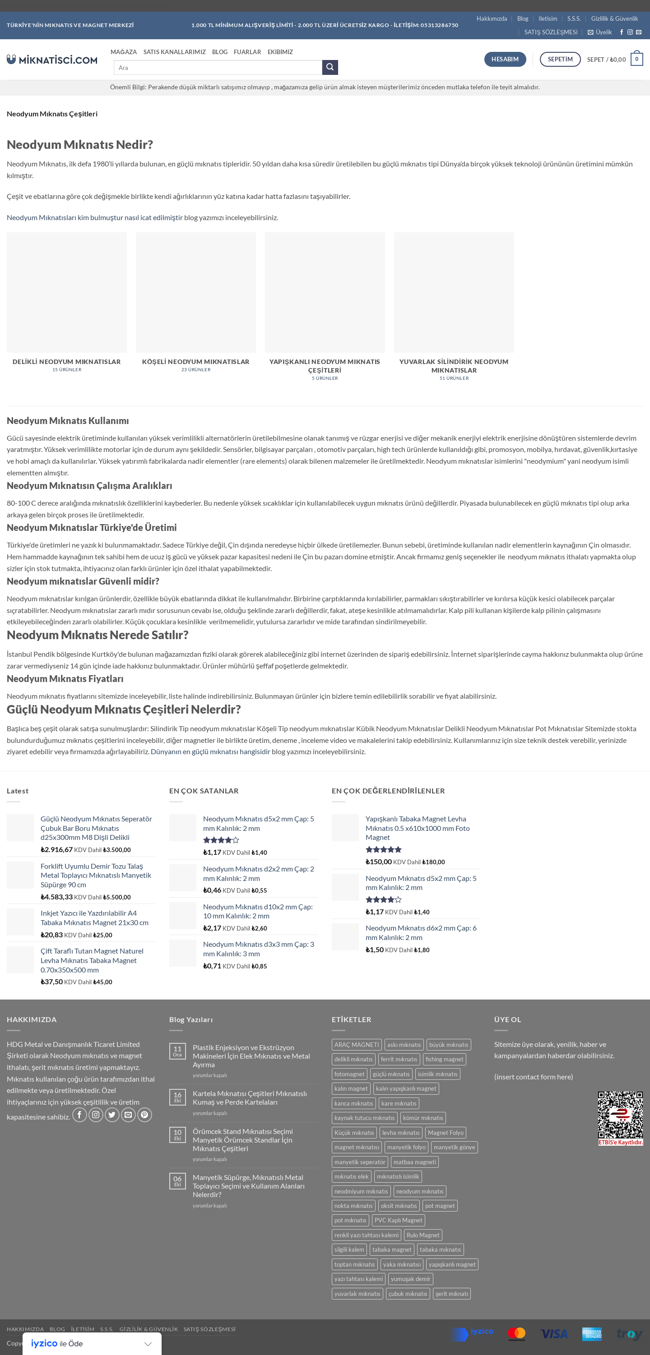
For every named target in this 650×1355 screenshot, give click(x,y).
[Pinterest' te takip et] (144, 1114)
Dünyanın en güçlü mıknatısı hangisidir (211, 751)
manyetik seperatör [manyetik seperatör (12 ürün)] (359, 1162)
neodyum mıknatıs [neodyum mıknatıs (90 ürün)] (420, 1191)
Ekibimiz (280, 51)
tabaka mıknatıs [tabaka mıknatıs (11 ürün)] (440, 1249)
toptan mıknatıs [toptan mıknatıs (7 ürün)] (354, 1264)
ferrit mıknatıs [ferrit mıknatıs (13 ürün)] (399, 1059)
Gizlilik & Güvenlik (614, 18)
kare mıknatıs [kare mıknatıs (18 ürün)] (399, 1103)
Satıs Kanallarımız (175, 51)
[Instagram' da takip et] (630, 32)
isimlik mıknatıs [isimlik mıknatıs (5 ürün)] (438, 1074)
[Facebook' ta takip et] (621, 32)
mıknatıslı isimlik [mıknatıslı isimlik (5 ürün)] (398, 1176)
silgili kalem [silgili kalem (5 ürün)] (349, 1249)
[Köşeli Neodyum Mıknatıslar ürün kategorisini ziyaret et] (196, 307)
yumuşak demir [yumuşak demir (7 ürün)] (411, 1278)
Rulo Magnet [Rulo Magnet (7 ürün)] (423, 1235)
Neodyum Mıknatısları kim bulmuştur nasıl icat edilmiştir (95, 217)
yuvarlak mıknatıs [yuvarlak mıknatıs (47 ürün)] (357, 1293)
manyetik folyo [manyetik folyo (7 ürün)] (406, 1147)
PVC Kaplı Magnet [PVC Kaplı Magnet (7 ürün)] (398, 1220)
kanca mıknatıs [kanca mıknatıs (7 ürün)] (353, 1103)
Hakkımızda (492, 18)
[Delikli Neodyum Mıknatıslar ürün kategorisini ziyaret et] (67, 307)
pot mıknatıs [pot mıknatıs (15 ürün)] (350, 1220)
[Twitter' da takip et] (112, 1114)
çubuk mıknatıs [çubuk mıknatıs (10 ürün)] (408, 1293)
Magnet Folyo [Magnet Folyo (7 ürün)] (446, 1132)
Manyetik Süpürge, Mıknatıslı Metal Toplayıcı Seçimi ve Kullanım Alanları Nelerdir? (249, 1185)
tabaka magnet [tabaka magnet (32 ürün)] (392, 1249)
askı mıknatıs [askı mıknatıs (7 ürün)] (404, 1044)
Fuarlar (247, 51)
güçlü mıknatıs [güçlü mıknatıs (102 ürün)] (391, 1074)
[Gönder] (330, 67)
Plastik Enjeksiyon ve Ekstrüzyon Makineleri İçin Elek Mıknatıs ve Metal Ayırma (251, 1056)
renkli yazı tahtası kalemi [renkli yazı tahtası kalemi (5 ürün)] (366, 1235)
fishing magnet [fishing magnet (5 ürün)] (445, 1059)
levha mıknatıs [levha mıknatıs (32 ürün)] (401, 1132)
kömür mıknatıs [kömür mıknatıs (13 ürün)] (423, 1117)
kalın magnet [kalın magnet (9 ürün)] (351, 1088)
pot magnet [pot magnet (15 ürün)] (440, 1205)
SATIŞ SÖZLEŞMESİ (551, 32)
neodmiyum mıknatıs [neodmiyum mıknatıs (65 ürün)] (361, 1191)
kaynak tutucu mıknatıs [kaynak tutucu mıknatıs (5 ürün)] (364, 1117)
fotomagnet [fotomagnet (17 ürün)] (349, 1074)
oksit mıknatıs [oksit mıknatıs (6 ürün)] (399, 1205)
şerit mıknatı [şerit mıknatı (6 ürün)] (452, 1293)
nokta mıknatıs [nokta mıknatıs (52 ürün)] (353, 1205)
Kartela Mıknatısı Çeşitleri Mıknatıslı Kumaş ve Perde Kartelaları (250, 1097)
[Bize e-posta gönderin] (638, 32)
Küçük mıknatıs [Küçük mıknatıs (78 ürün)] (354, 1132)
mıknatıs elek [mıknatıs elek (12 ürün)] (351, 1176)
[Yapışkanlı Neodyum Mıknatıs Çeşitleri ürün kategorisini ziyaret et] (325, 311)
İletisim (548, 18)
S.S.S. (574, 18)
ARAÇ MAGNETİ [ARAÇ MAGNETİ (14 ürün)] (356, 1044)
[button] (600, 32)
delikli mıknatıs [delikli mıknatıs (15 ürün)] (353, 1059)
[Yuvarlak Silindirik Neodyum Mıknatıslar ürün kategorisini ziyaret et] (454, 311)
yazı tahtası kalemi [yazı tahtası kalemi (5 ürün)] (358, 1278)
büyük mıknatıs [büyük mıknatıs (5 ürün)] (449, 1044)
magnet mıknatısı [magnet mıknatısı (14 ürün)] (356, 1147)
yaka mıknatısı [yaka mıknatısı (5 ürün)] (402, 1264)
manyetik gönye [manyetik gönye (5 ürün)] (454, 1147)
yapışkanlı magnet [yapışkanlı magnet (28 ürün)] (452, 1264)
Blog (523, 18)
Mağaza (124, 51)
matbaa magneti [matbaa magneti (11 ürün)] (415, 1162)
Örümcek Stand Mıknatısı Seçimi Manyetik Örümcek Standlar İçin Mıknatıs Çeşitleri (243, 1139)
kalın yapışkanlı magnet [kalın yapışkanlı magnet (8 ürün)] (406, 1088)
